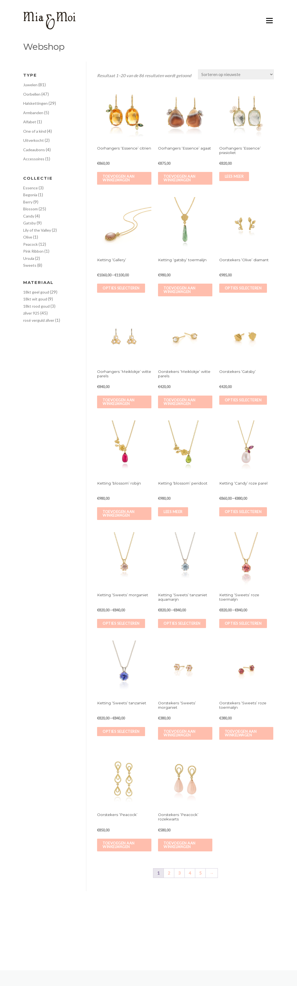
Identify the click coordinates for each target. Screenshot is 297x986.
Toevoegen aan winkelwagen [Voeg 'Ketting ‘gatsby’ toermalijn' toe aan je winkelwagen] (180, 290)
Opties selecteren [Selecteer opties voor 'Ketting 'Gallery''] (121, 288)
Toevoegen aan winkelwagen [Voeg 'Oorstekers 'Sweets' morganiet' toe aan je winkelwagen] (180, 733)
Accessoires (33, 158)
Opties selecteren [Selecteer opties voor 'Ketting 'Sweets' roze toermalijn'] (243, 623)
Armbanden (33, 112)
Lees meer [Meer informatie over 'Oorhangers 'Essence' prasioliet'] (234, 176)
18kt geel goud (36, 292)
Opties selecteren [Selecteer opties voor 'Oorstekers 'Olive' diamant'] (243, 288)
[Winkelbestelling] (236, 74)
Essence (30, 187)
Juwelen (30, 84)
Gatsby (29, 223)
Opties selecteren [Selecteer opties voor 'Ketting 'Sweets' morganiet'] (121, 623)
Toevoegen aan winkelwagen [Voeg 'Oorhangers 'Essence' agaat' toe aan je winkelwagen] (180, 178)
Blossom (30, 208)
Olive (27, 237)
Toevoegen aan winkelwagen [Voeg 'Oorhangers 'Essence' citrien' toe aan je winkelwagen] (119, 178)
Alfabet (29, 121)
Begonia (30, 194)
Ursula (28, 258)
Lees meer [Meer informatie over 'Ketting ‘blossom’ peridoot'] (173, 511)
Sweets (29, 265)
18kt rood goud (36, 306)
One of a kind (34, 131)
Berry (28, 202)
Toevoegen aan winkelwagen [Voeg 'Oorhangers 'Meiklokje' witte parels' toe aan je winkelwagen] (119, 402)
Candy (28, 216)
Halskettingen (35, 103)
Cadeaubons (34, 149)
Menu (269, 20)
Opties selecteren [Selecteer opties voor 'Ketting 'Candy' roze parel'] (243, 511)
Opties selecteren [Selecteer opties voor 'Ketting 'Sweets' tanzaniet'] (121, 731)
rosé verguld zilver (38, 320)
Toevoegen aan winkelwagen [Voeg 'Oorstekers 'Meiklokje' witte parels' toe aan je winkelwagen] (180, 402)
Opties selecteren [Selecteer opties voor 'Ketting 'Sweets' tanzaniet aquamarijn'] (182, 623)
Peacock (30, 244)
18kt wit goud (35, 299)
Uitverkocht (33, 140)
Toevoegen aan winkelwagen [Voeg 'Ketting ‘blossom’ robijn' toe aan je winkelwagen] (119, 513)
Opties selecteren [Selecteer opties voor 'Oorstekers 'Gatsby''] (243, 400)
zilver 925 (31, 313)
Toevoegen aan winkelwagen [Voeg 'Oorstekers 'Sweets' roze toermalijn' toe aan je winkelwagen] (241, 733)
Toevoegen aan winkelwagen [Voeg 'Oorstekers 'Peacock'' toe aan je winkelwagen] (119, 845)
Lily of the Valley (37, 230)
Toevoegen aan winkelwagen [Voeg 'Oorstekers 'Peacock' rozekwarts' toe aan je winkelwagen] (180, 845)
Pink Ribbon (33, 251)
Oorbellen (32, 94)
